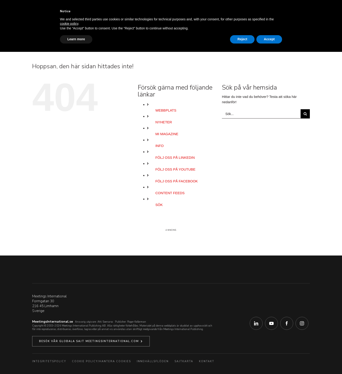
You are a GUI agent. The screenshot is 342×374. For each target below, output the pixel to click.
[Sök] (305, 113)
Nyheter (163, 122)
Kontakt (206, 361)
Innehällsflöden (153, 361)
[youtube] (271, 323)
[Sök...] (261, 113)
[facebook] (286, 323)
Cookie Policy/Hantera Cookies (101, 361)
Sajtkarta (183, 361)
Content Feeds (169, 193)
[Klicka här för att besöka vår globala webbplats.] (91, 341)
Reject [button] (242, 39)
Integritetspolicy (49, 361)
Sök (159, 205)
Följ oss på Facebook (176, 181)
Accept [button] (269, 39)
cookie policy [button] (69, 23)
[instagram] (301, 323)
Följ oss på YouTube (175, 169)
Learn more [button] (76, 39)
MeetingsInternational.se (52, 321)
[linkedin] (256, 323)
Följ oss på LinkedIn (175, 157)
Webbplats (165, 110)
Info (159, 146)
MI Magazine (166, 134)
